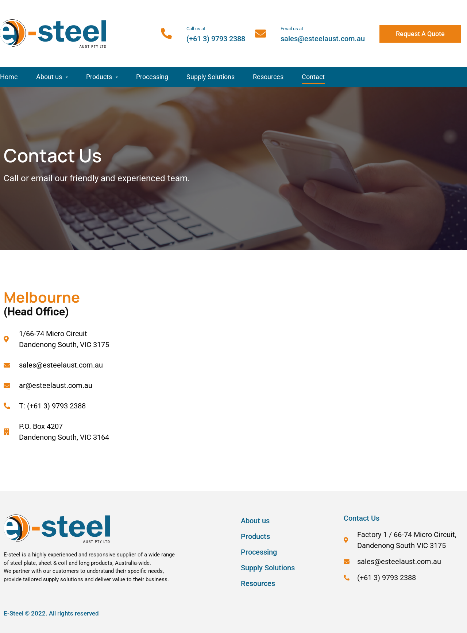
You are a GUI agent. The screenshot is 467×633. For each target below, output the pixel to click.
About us (52, 76)
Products (102, 76)
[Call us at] (166, 33)
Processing (152, 77)
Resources (268, 77)
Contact (313, 77)
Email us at (292, 28)
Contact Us (361, 518)
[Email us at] (260, 33)
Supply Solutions (210, 77)
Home (9, 77)
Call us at (195, 28)
